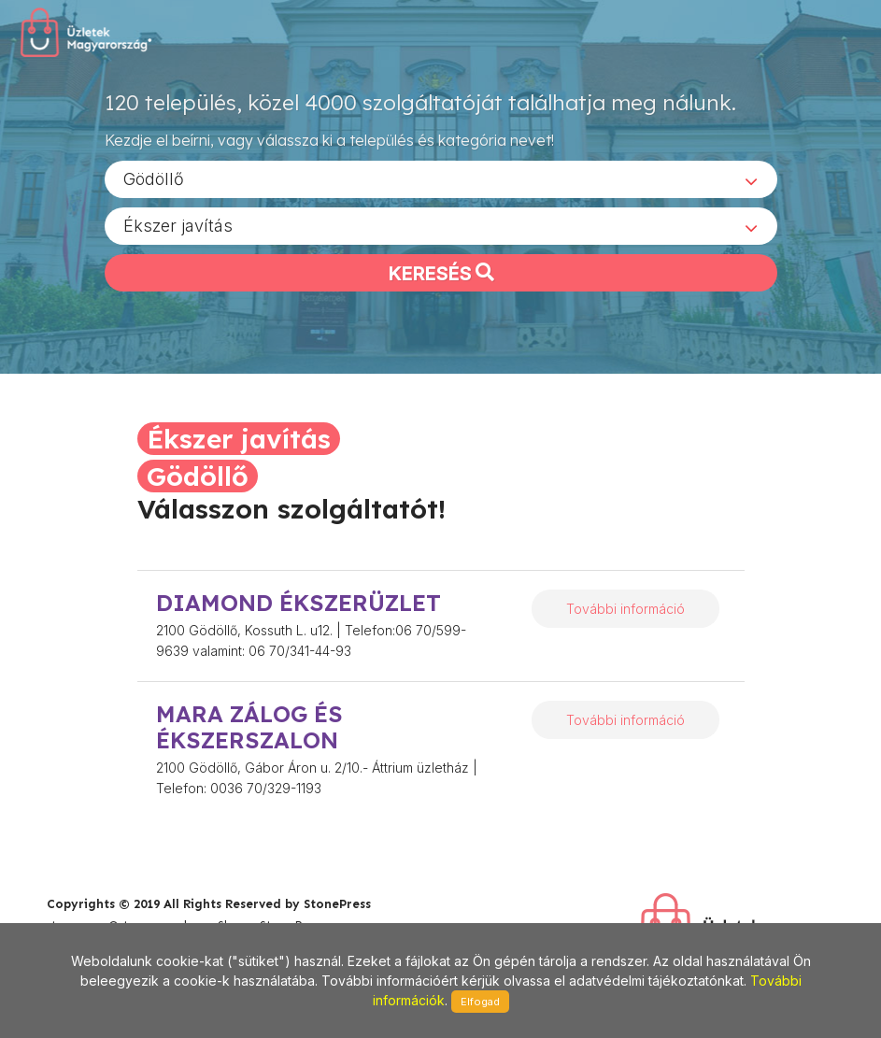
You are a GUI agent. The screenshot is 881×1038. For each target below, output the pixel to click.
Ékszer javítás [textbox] (178, 225)
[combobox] (441, 178)
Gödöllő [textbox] (153, 178)
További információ (625, 609)
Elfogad (480, 1001)
